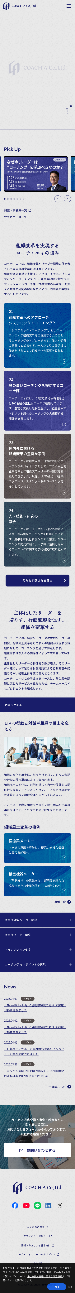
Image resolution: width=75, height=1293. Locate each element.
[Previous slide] (58, 199)
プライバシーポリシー (35, 1236)
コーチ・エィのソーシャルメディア (36, 1254)
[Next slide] (67, 199)
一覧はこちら (60, 1087)
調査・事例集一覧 (17, 210)
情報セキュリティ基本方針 (36, 1245)
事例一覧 (62, 902)
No (70, 1287)
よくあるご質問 (36, 1227)
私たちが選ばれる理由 (37, 580)
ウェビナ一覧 (15, 216)
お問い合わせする (41, 1150)
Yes (56, 1287)
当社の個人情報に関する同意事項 (45, 1276)
